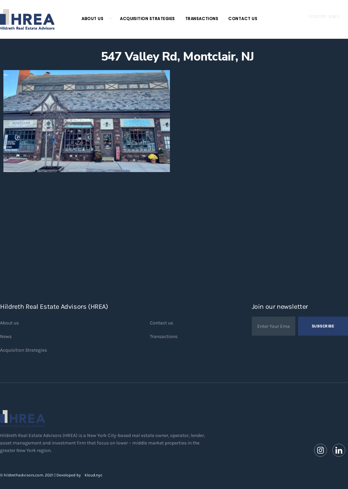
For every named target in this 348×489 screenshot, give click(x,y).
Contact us (161, 323)
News (6, 336)
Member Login (324, 16)
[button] (93, 19)
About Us (92, 18)
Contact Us (242, 18)
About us (9, 323)
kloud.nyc (93, 475)
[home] (27, 19)
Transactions (202, 18)
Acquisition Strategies (147, 18)
